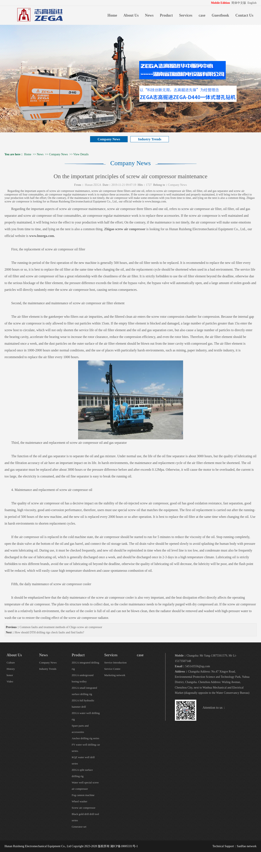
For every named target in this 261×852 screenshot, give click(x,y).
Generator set (79, 826)
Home (112, 15)
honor (10, 675)
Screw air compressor (84, 807)
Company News (109, 139)
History (11, 668)
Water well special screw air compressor (85, 785)
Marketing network (114, 675)
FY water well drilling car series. (86, 747)
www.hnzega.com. (42, 236)
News (149, 15)
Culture (11, 662)
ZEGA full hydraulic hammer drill (83, 703)
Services (185, 15)
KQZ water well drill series (83, 760)
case (202, 15)
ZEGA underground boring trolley (82, 678)
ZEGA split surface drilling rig (82, 773)
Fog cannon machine (83, 795)
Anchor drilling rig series (85, 738)
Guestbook (220, 15)
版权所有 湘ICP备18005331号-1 (118, 846)
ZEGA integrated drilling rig (85, 665)
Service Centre (112, 668)
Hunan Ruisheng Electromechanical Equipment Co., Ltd (38, 846)
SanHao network (247, 846)
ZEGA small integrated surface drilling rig (84, 691)
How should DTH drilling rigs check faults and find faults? (49, 632)
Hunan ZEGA (93, 184)
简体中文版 (239, 2)
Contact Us (244, 15)
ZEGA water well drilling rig (86, 716)
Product (166, 15)
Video (10, 681)
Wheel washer (79, 801)
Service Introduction (115, 662)
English (252, 2)
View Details (81, 154)
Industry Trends (149, 139)
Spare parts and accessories (80, 729)
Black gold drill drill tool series (85, 817)
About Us (131, 15)
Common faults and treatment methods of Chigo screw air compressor (61, 627)
